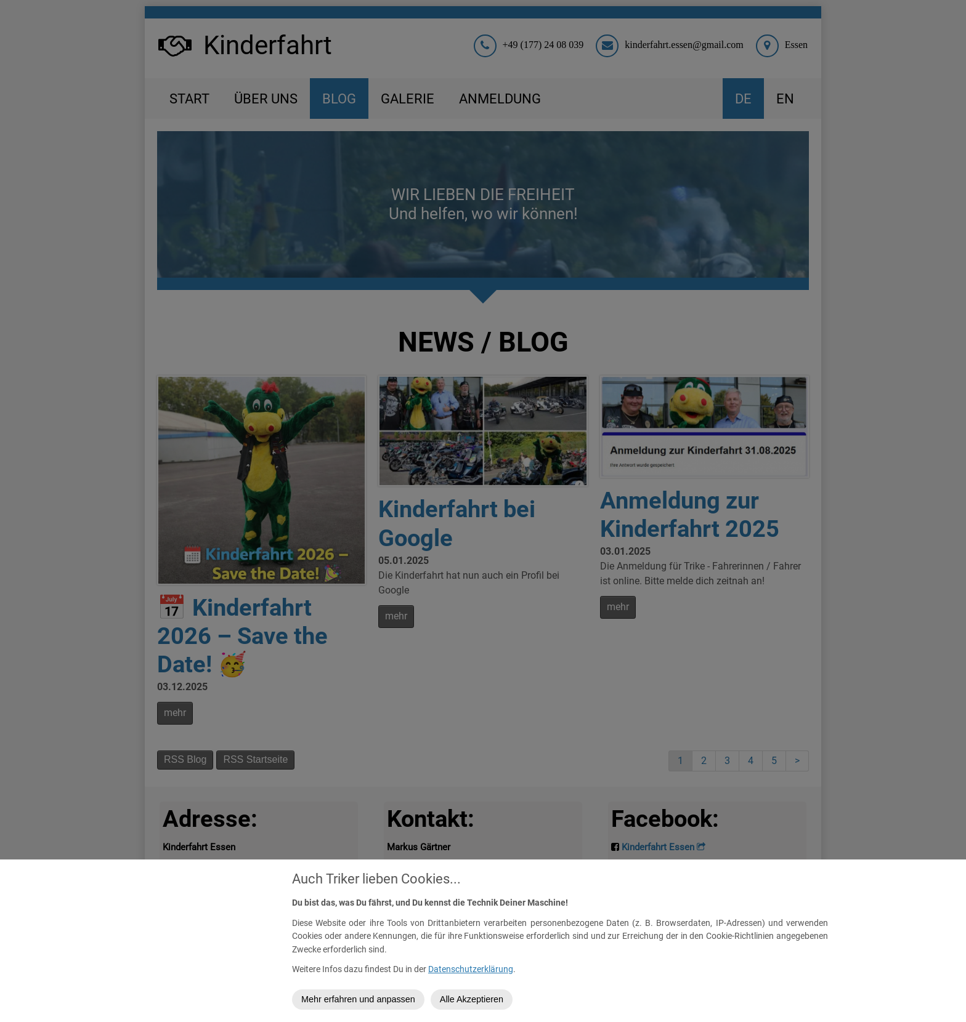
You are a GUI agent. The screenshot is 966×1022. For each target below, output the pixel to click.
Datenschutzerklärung (470, 969)
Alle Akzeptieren (471, 999)
